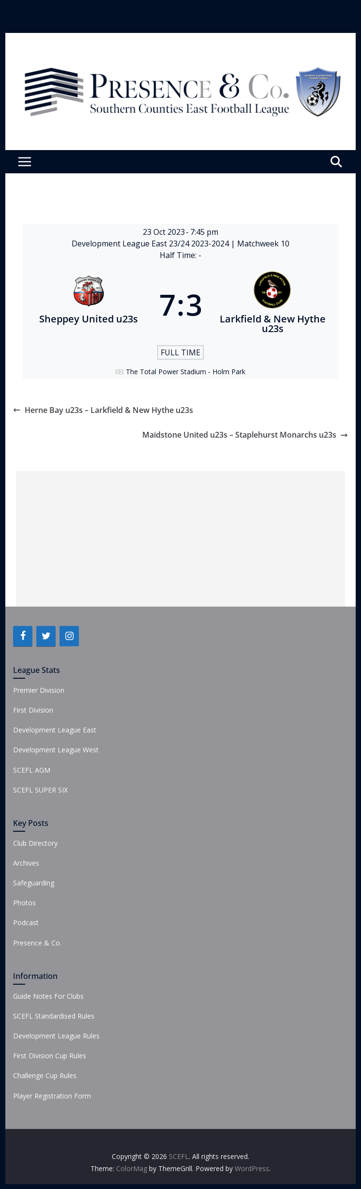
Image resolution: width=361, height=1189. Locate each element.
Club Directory (35, 843)
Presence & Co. (37, 942)
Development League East (54, 729)
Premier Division (38, 690)
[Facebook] (22, 636)
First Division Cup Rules (49, 1055)
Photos (24, 902)
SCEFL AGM (31, 770)
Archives (26, 863)
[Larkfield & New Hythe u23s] (273, 304)
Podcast (26, 922)
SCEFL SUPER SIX (40, 789)
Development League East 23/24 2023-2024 (151, 243)
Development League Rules (56, 1035)
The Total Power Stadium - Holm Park (185, 371)
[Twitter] (46, 636)
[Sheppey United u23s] (88, 304)
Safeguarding (33, 882)
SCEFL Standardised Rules (53, 1016)
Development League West (56, 749)
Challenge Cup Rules (44, 1075)
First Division (33, 710)
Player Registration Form (52, 1095)
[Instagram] (69, 636)
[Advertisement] (180, 539)
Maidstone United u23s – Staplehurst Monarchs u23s (245, 434)
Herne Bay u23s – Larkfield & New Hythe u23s (103, 410)
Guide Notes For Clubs (48, 996)
